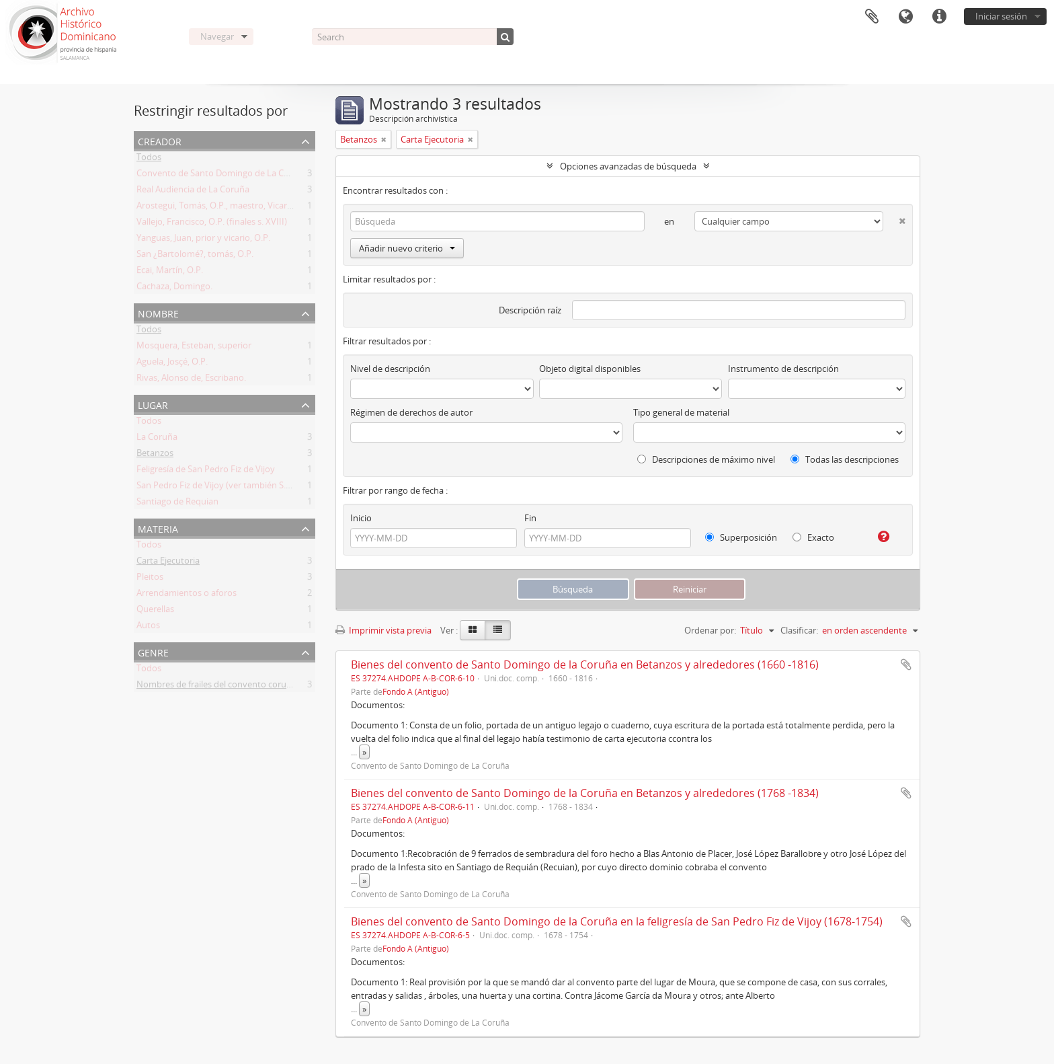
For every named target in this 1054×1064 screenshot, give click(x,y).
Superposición (741, 537)
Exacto (813, 537)
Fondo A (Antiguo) (415, 691)
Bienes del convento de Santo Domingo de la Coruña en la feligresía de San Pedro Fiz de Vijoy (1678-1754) (617, 921)
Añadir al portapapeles (906, 664)
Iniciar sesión (1001, 16)
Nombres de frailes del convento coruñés (218, 687)
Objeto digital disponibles (590, 369)
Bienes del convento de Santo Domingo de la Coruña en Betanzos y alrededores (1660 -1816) (585, 664)
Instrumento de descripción (783, 369)
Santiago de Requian (177, 504)
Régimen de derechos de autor (411, 412)
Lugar (153, 404)
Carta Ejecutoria (168, 563)
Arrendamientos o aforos (186, 595)
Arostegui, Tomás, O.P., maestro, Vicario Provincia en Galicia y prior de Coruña (290, 208)
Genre (153, 651)
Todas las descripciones (844, 459)
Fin (530, 518)
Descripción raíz (530, 310)
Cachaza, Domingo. (174, 288)
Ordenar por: (710, 630)
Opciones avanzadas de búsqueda (628, 166)
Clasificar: (799, 630)
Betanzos (154, 455)
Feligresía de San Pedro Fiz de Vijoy (205, 471)
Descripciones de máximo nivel (706, 459)
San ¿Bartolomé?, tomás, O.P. (194, 256)
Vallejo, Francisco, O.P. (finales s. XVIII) (211, 224)
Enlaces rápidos (939, 17)
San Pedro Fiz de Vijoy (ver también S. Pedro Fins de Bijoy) (251, 488)
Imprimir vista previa (383, 630)
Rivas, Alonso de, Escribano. (191, 380)
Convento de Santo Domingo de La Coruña (222, 175)
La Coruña (156, 439)
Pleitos (149, 579)
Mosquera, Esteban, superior (193, 348)
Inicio (361, 518)
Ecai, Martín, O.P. (169, 272)
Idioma (905, 17)
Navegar (217, 36)
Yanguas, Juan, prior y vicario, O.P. (203, 240)
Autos (148, 627)
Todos (148, 159)
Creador (159, 140)
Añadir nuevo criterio (407, 248)
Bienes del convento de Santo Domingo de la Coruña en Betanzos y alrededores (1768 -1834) (585, 793)
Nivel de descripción (390, 369)
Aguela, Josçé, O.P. (172, 364)
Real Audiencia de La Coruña (192, 192)
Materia (158, 528)
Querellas (155, 611)
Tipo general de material (681, 412)
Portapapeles (872, 17)
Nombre (158, 312)
